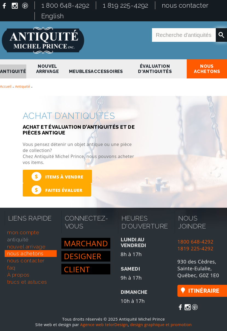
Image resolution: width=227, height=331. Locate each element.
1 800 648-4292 (65, 5)
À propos (18, 275)
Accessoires (107, 71)
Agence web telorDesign (104, 324)
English (52, 16)
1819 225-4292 (195, 248)
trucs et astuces (27, 282)
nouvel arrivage (47, 69)
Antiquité (22, 86)
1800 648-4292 (195, 241)
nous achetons (207, 69)
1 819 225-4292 (125, 5)
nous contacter (185, 5)
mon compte (23, 232)
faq (11, 268)
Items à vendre (57, 176)
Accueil (6, 86)
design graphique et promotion (161, 324)
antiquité (13, 71)
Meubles (80, 71)
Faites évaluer (56, 189)
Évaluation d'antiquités (155, 69)
